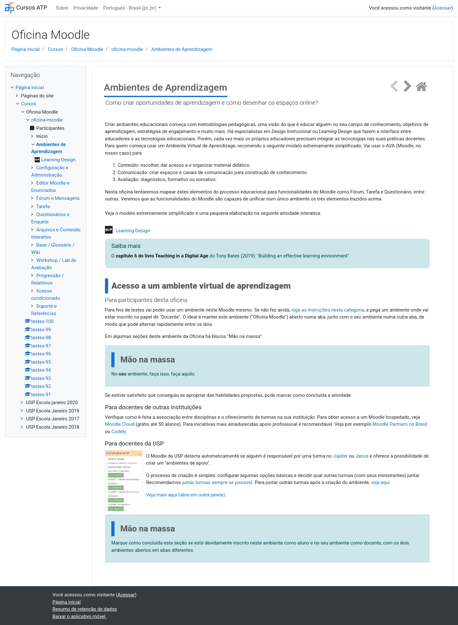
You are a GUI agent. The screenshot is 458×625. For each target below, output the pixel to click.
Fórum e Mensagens (58, 198)
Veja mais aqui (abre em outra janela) (185, 495)
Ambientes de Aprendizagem (181, 49)
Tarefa (43, 206)
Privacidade (85, 8)
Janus (361, 456)
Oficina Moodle (87, 49)
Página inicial (25, 49)
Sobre (62, 8)
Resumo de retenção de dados (84, 609)
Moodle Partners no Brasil (399, 424)
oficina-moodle (127, 49)
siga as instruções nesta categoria (327, 310)
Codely (119, 431)
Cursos (55, 49)
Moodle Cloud (120, 424)
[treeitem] (45, 87)
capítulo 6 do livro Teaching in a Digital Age (162, 256)
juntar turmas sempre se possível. (217, 482)
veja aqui (381, 482)
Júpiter (340, 456)
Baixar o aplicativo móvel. (79, 616)
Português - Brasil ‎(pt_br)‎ (130, 8)
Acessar (442, 8)
